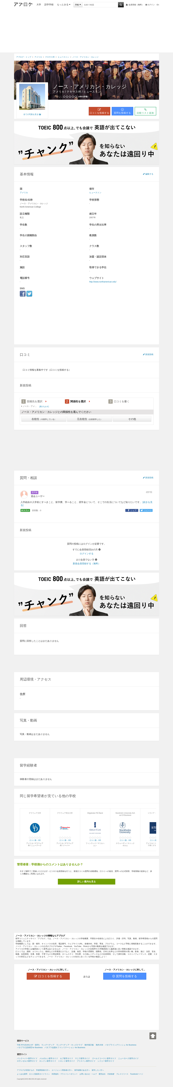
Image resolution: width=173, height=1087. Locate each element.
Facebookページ (136, 1074)
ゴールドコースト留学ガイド (104, 1058)
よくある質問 (22, 1074)
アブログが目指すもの (25, 1070)
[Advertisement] (86, 31)
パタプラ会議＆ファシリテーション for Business (65, 1047)
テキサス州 (74, 91)
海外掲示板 (89, 1045)
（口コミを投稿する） (59, 370)
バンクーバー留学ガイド (27, 1058)
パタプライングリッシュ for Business (120, 1045)
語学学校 (49, 4)
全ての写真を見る (32, 114)
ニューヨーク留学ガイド (128, 1058)
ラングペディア (47, 1045)
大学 (38, 4)
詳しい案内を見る (86, 881)
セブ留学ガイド (66, 1058)
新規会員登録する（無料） (86, 563)
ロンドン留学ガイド (47, 1061)
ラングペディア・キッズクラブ (69, 1045)
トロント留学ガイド (66, 1061)
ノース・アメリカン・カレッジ (90, 86)
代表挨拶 (110, 1074)
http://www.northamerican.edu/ (102, 282)
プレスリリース (122, 1074)
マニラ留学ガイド (82, 1058)
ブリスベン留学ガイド (86, 1061)
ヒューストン (92, 91)
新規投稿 (148, 354)
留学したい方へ (98, 1070)
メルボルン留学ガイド (48, 1058)
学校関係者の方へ (43, 1070)
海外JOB (99, 1045)
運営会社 (102, 1074)
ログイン (150, 5)
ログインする (86, 553)
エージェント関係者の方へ (62, 1070)
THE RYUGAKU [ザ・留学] (28, 1045)
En (158, 5)
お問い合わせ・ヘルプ (88, 1074)
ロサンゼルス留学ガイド (27, 1061)
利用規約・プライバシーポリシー (65, 1074)
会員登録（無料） (135, 5)
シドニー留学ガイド (105, 1061)
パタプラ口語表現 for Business (30, 1047)
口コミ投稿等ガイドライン (39, 1074)
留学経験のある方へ (82, 1070)
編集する (148, 174)
